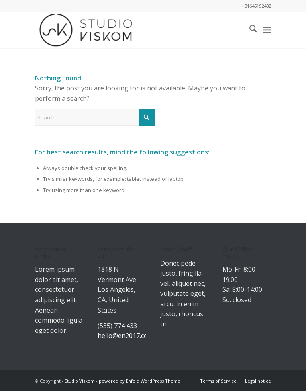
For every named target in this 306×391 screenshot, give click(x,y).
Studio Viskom (80, 381)
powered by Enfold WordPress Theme (139, 381)
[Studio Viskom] (86, 30)
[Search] (249, 30)
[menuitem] (249, 30)
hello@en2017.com (125, 335)
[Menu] (267, 30)
